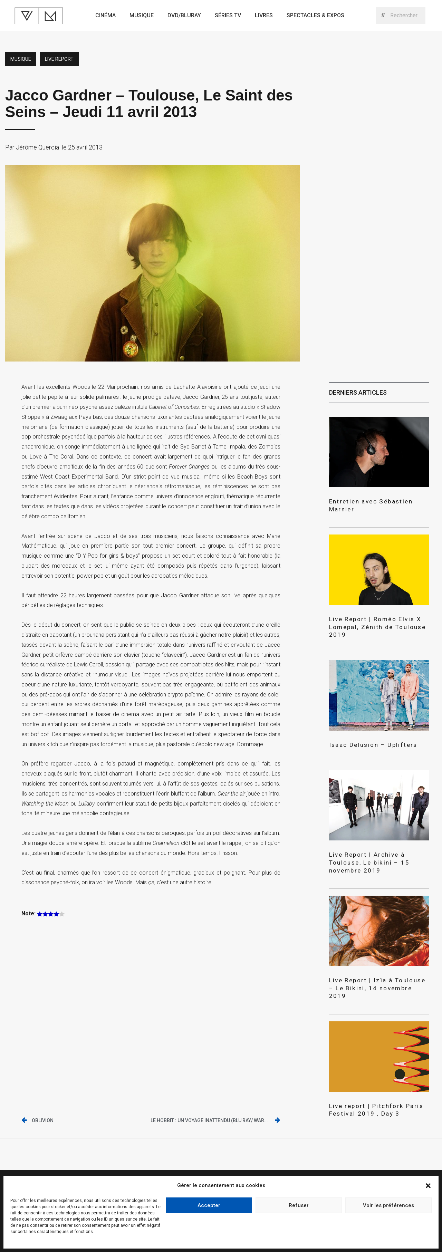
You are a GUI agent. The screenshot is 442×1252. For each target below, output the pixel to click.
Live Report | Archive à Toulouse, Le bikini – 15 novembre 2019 (378, 839)
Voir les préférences (388, 1205)
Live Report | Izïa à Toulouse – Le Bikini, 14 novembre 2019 (376, 955)
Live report (59, 59)
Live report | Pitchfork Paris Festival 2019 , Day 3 (367, 1072)
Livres (264, 15)
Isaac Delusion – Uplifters (365, 726)
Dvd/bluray (184, 15)
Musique (141, 15)
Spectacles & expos (315, 15)
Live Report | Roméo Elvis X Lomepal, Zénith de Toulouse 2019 (376, 613)
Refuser (299, 1205)
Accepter (209, 1205)
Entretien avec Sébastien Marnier (374, 501)
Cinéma (105, 15)
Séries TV (228, 15)
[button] (428, 1185)
